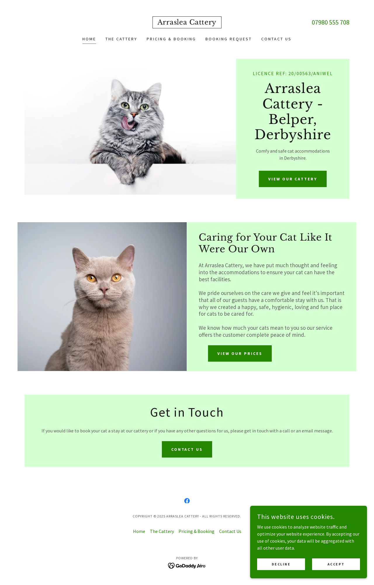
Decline (281, 564)
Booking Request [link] (228, 39)
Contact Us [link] (276, 39)
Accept (336, 564)
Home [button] (139, 531)
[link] (187, 23)
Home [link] (89, 39)
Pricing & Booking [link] (171, 39)
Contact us (187, 449)
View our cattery (293, 179)
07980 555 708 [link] (330, 22)
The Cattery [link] (121, 39)
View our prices (239, 353)
